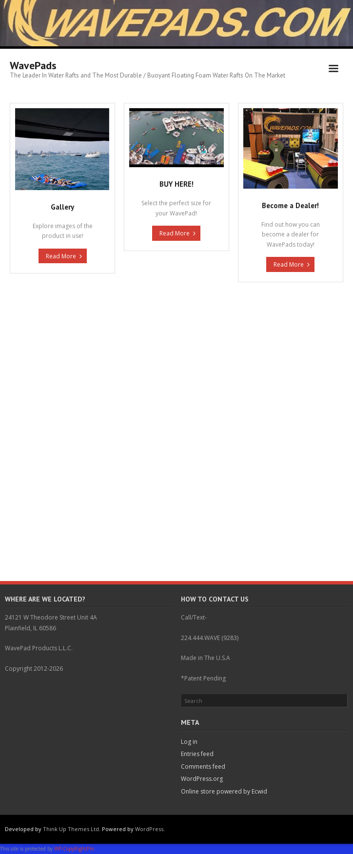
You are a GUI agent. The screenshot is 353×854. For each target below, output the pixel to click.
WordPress (149, 829)
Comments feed (203, 766)
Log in (189, 742)
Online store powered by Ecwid (224, 791)
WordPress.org (202, 779)
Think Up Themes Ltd (71, 829)
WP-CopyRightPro (74, 848)
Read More (61, 256)
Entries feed (197, 754)
